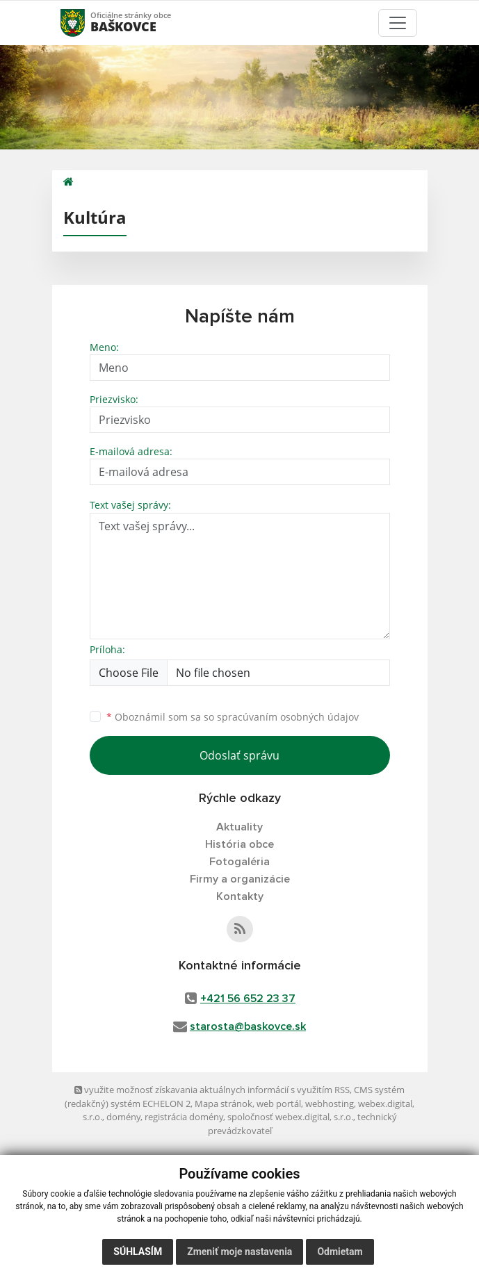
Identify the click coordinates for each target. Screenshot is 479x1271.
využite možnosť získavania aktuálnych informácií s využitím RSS (212, 1089)
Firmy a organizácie (240, 879)
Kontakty (239, 896)
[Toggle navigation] (397, 23)
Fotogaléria (239, 861)
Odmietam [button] (339, 1251)
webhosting (329, 1103)
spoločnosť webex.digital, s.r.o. (290, 1116)
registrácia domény (184, 1116)
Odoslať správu (239, 755)
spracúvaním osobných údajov (288, 716)
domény (123, 1116)
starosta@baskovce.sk (248, 1026)
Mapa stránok (223, 1103)
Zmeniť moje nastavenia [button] (239, 1251)
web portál (279, 1103)
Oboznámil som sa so (232, 716)
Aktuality (239, 827)
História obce (239, 844)
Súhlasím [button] (137, 1251)
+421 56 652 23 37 (247, 998)
